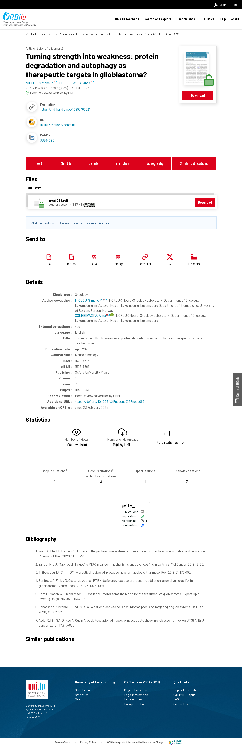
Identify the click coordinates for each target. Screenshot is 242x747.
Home (43, 34)
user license (100, 223)
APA (94, 264)
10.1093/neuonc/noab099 (58, 125)
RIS (48, 264)
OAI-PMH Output (185, 695)
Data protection (136, 704)
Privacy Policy (88, 741)
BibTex (71, 264)
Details (94, 163)
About (235, 19)
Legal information (137, 695)
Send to (66, 163)
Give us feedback (127, 19)
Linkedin (194, 264)
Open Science (186, 19)
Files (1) (39, 163)
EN (235, 4)
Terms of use (62, 741)
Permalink (145, 264)
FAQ (177, 699)
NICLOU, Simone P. (91, 300)
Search (81, 699)
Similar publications (194, 163)
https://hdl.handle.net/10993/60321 (65, 109)
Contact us (182, 704)
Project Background (139, 690)
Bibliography (154, 163)
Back (33, 34)
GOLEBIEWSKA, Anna (92, 315)
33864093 (47, 140)
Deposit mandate (186, 690)
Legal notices (135, 699)
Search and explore (157, 19)
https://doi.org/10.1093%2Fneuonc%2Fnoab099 (109, 401)
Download (198, 95)
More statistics (167, 442)
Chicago (118, 264)
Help (223, 19)
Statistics (207, 19)
